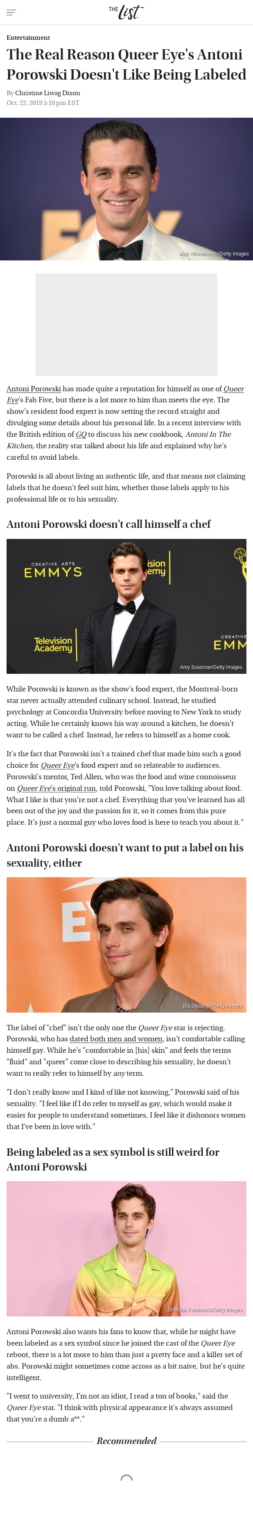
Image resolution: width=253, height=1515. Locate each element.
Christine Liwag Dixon (47, 93)
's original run (56, 788)
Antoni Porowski (34, 389)
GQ (80, 434)
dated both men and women (116, 1039)
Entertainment (28, 37)
